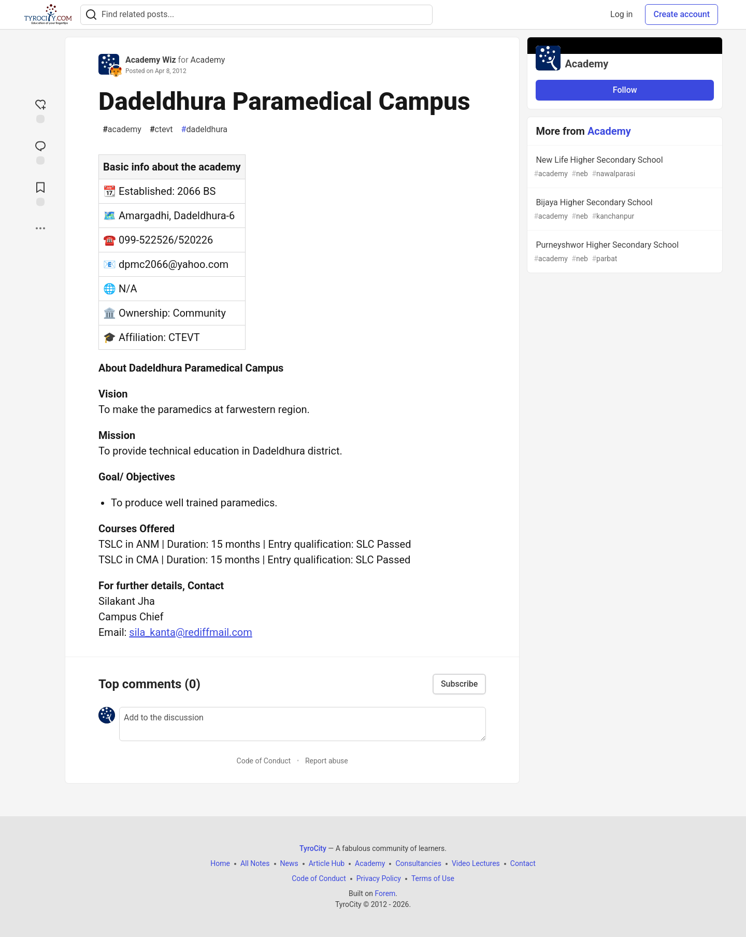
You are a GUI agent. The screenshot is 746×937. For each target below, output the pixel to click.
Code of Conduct (264, 761)
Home (220, 863)
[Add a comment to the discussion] (302, 724)
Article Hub (327, 863)
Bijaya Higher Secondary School (624, 209)
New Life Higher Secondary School (624, 167)
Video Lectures (476, 863)
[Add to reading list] (40, 192)
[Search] (91, 14)
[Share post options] (40, 228)
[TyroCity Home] (48, 14)
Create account (681, 14)
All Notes (255, 863)
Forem (385, 893)
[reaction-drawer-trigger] (40, 109)
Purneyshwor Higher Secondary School (624, 252)
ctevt (161, 129)
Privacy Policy (378, 878)
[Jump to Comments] (40, 151)
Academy (208, 60)
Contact (523, 863)
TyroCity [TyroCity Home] (312, 848)
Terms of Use (432, 878)
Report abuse (326, 761)
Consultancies (418, 863)
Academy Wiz (150, 60)
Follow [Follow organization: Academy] (625, 90)
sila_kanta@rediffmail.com (190, 632)
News (289, 863)
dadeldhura (204, 129)
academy (122, 129)
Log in (621, 14)
